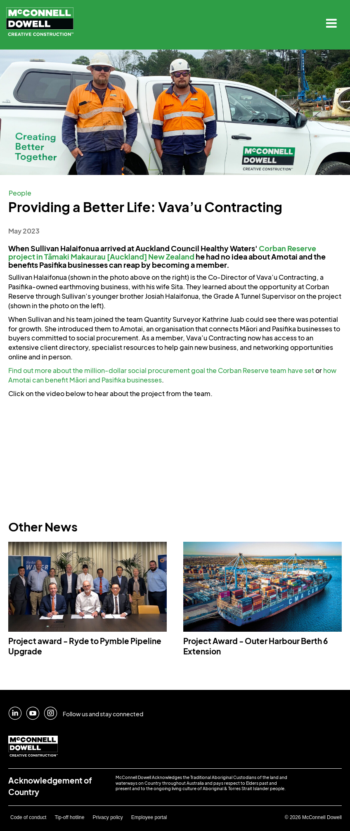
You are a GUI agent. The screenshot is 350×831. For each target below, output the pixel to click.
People (20, 193)
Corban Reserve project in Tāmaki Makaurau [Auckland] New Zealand (162, 252)
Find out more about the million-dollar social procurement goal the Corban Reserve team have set (161, 370)
